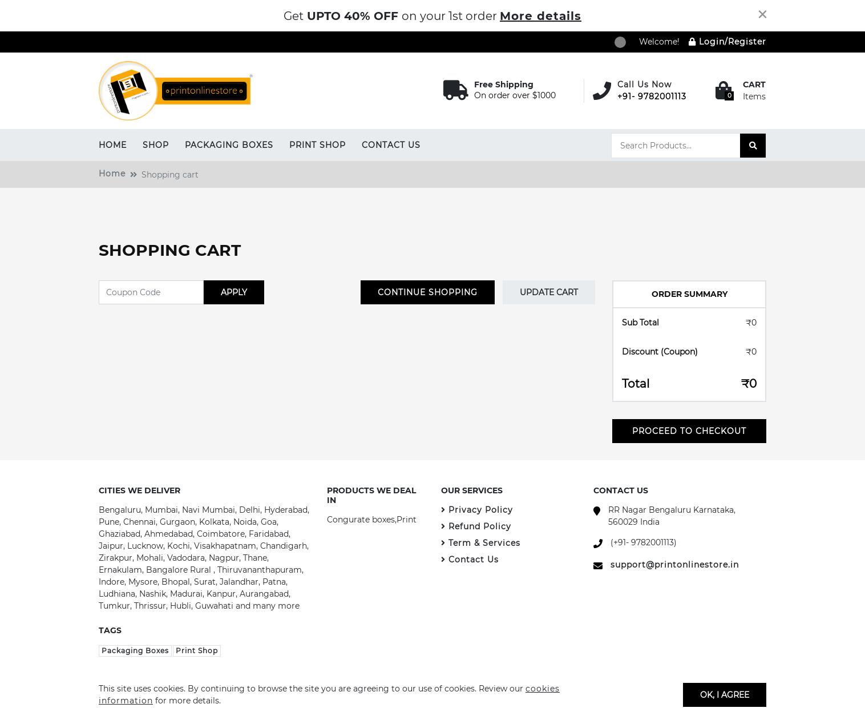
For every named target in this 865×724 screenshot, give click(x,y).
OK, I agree (724, 694)
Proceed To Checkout (689, 431)
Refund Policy (476, 526)
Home (113, 145)
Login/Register (727, 42)
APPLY (234, 292)
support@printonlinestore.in (675, 565)
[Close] (762, 14)
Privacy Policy (477, 510)
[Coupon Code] (151, 292)
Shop (156, 145)
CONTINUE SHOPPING (428, 292)
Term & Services (480, 543)
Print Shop (317, 145)
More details (540, 16)
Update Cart (549, 292)
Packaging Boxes (229, 145)
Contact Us (391, 145)
